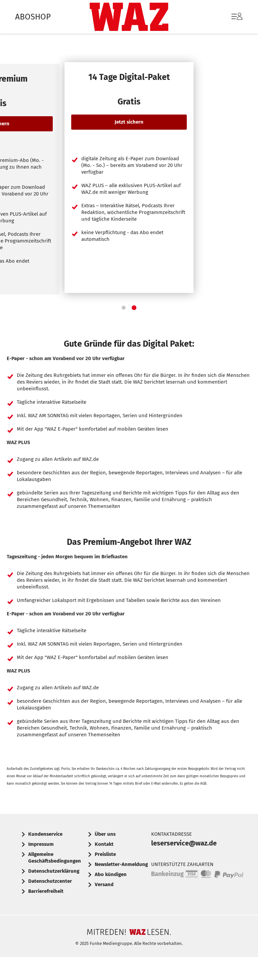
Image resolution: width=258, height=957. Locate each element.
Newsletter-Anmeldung (121, 864)
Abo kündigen (111, 874)
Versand (104, 884)
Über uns (105, 834)
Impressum (41, 844)
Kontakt (104, 844)
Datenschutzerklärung (53, 871)
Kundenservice (45, 834)
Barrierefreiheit (45, 891)
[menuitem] (230, 16)
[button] (124, 308)
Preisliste (105, 854)
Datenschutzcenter (50, 881)
